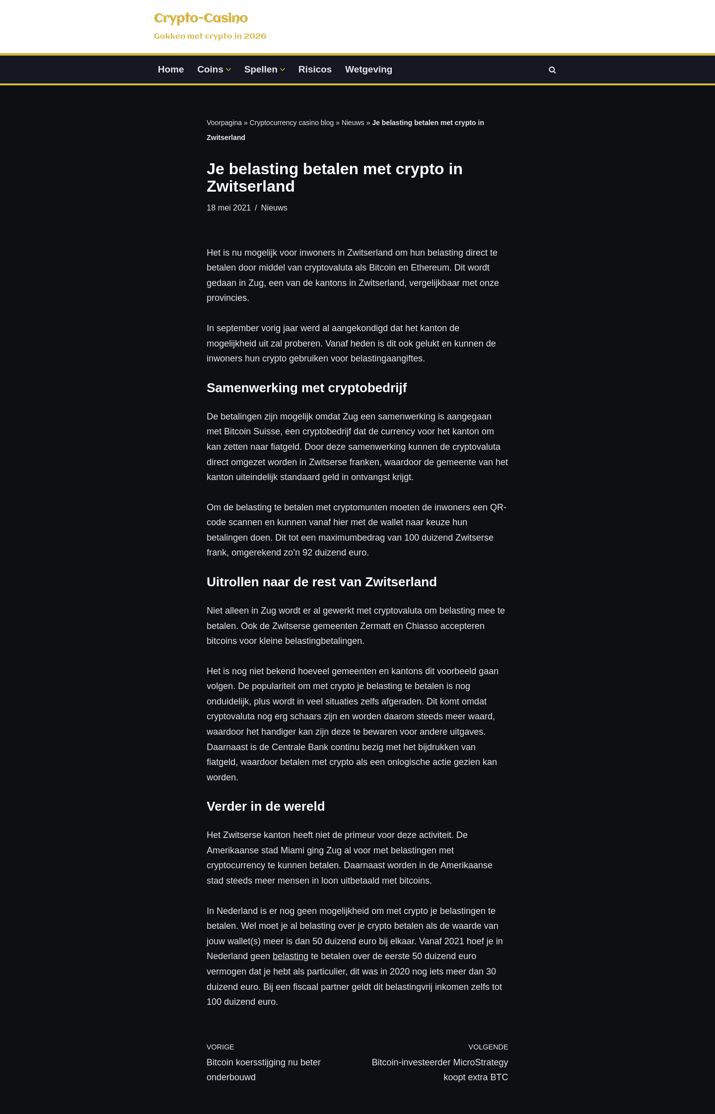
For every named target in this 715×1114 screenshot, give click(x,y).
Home (171, 69)
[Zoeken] (552, 69)
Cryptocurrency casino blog (292, 123)
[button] (228, 69)
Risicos (315, 69)
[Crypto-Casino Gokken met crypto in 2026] (210, 26)
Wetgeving (368, 69)
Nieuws (353, 123)
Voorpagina (224, 123)
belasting (290, 957)
